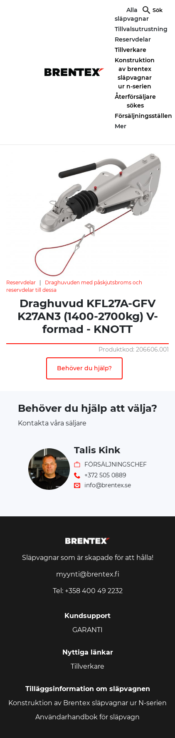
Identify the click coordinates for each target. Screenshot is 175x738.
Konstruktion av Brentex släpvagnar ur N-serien (87, 703)
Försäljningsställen (143, 116)
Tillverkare (130, 50)
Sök (158, 10)
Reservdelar (21, 282)
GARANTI (87, 630)
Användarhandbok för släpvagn (87, 717)
